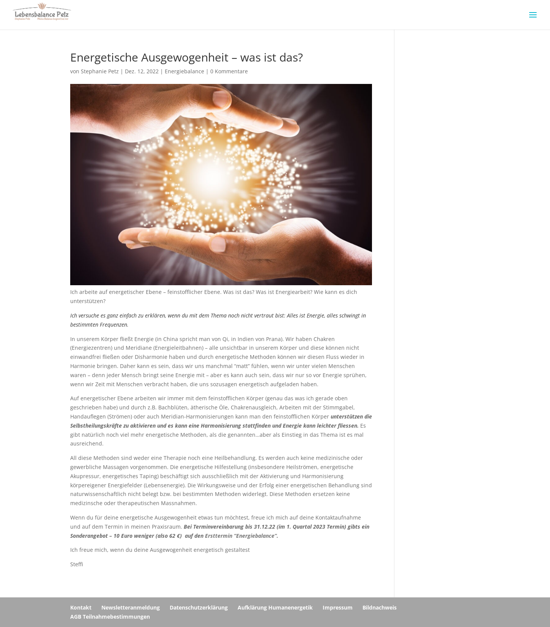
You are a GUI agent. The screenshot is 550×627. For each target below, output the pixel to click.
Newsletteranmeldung (130, 607)
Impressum (338, 607)
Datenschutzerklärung (199, 607)
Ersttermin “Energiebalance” (241, 535)
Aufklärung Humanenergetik (275, 607)
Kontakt (80, 607)
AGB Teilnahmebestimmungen (110, 616)
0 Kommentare (229, 71)
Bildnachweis (379, 607)
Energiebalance (184, 71)
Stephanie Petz (100, 71)
